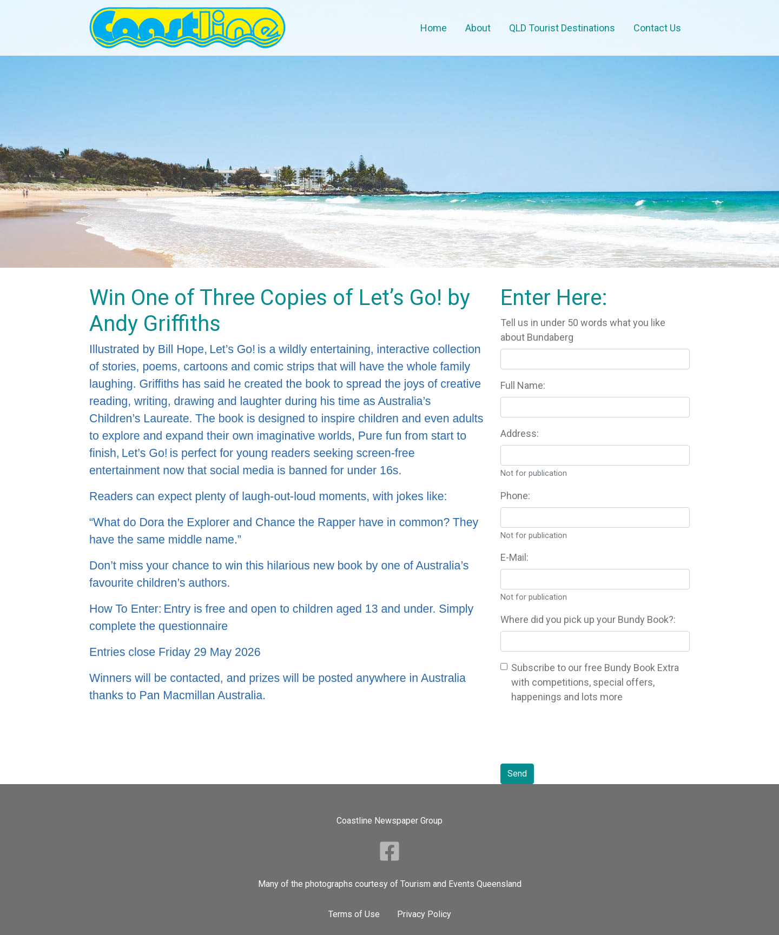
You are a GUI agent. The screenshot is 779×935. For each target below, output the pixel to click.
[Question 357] (595, 359)
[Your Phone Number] (595, 517)
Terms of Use (354, 914)
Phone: (515, 495)
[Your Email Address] (595, 579)
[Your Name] (595, 407)
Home (433, 28)
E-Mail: (514, 557)
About (478, 28)
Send (517, 773)
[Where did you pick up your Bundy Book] (595, 641)
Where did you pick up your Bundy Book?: (588, 619)
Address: (519, 433)
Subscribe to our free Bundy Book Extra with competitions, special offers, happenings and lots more (595, 682)
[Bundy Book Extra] (503, 666)
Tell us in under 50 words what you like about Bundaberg (582, 330)
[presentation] (582, 734)
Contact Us (657, 28)
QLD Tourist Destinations (562, 28)
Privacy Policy (424, 914)
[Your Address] (595, 455)
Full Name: (522, 385)
